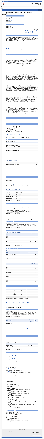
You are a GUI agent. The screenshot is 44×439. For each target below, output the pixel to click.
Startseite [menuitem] (20, 6)
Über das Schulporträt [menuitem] (32, 6)
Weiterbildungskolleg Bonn (10, 358)
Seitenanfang (22, 429)
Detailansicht (10, 8)
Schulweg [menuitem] (28, 6)
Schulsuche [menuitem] (24, 6)
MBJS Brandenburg (34, 433)
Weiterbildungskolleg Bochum (11, 355)
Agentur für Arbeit (9, 371)
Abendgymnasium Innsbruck (11, 368)
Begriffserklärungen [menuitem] (39, 6)
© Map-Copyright (36, 29)
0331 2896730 (10, 20)
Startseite (7, 8)
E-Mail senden (8, 22)
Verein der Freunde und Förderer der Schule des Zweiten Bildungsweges (17, 328)
